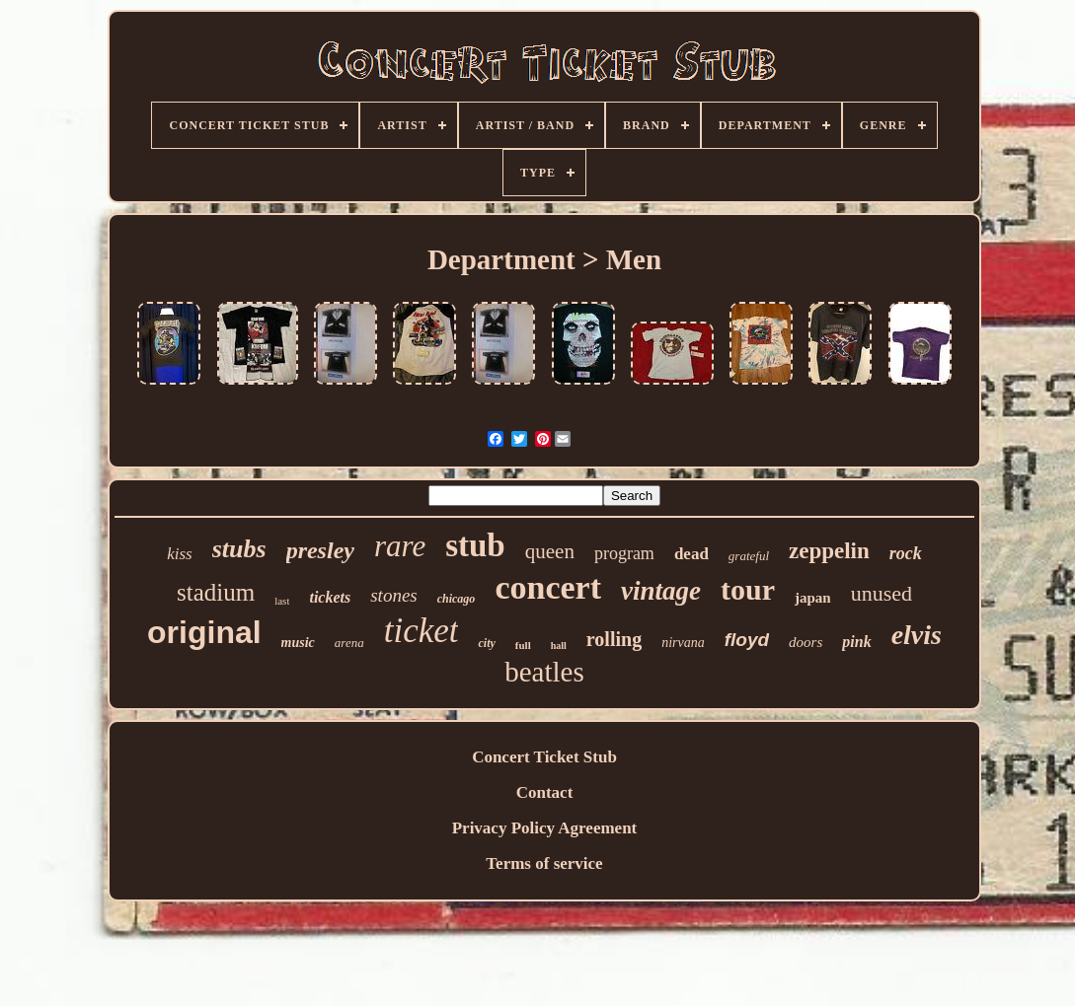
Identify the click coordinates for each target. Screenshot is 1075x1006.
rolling (614, 639)
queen (550, 551)
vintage (661, 591)
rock (905, 553)
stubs (239, 549)
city (486, 643)
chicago (456, 599)
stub (475, 545)
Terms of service (544, 863)
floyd (747, 639)
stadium (216, 592)
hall (559, 645)
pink (856, 641)
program (624, 553)
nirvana (683, 642)
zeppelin (829, 551)
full (523, 645)
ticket (421, 630)
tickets (329, 597)
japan (813, 598)
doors (805, 642)
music (298, 642)
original (204, 632)
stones (394, 595)
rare (399, 546)
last (281, 601)
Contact (545, 792)
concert (548, 587)
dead (691, 553)
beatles (544, 671)
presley (320, 550)
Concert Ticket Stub (544, 757)
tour (748, 589)
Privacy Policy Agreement (545, 828)
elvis (916, 634)
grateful (749, 555)
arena (349, 642)
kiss (179, 553)
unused (881, 593)
